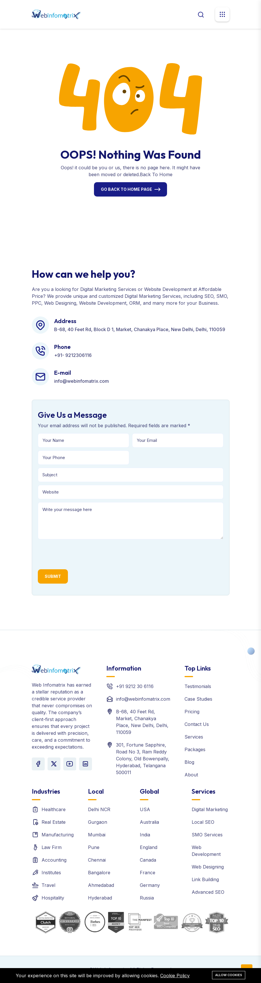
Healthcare (54, 809)
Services (194, 737)
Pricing (192, 711)
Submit (53, 576)
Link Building (205, 879)
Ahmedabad (101, 885)
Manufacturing (58, 835)
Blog (189, 762)
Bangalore (99, 872)
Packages (195, 749)
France (147, 872)
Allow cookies (228, 975)
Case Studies (198, 699)
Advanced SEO (208, 892)
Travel (48, 885)
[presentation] (81, 553)
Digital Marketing (210, 809)
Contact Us (197, 724)
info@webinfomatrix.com (143, 699)
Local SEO (203, 822)
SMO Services (207, 835)
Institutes (51, 872)
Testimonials (198, 686)
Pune (93, 847)
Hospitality (53, 898)
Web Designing (208, 867)
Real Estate (54, 822)
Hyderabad (100, 898)
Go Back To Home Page (126, 189)
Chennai (97, 860)
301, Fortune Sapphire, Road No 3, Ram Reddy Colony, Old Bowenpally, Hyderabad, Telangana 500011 (142, 758)
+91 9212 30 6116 (135, 686)
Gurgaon (97, 822)
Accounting (54, 860)
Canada (148, 860)
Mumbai (96, 835)
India (145, 835)
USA (145, 809)
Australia (149, 822)
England (148, 847)
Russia (147, 898)
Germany (150, 885)
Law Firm (52, 847)
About (191, 775)
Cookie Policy (175, 975)
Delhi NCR (99, 809)
